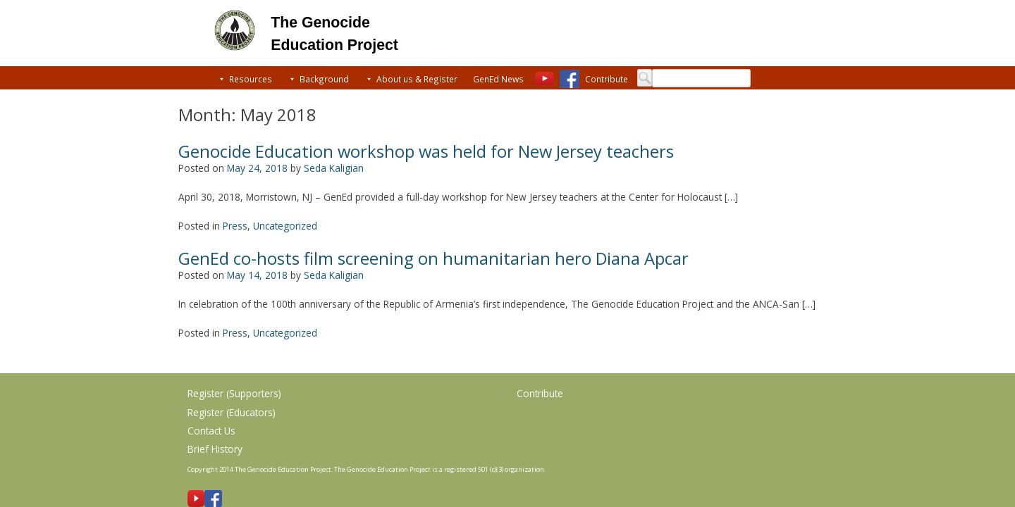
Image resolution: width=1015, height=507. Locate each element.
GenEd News (498, 78)
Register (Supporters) (234, 393)
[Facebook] (569, 79)
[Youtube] (545, 79)
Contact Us (211, 430)
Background (324, 78)
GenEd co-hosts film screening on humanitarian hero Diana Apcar (433, 258)
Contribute (606, 78)
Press (235, 225)
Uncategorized (285, 225)
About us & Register (416, 78)
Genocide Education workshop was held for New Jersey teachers (426, 151)
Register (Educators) (231, 412)
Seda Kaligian (334, 168)
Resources (250, 78)
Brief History (214, 449)
